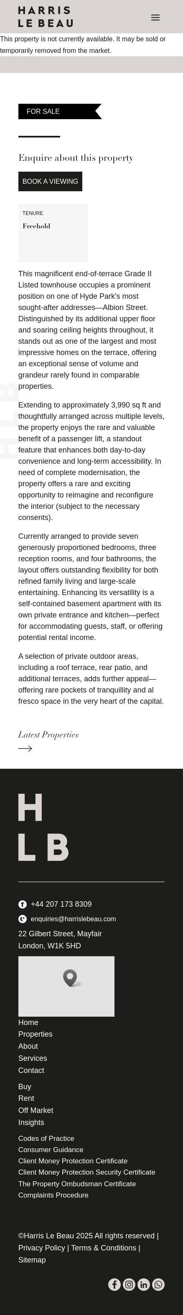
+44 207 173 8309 (61, 904)
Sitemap (32, 1260)
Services (32, 1058)
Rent (26, 1098)
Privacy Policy (41, 1248)
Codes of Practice (46, 1138)
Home (28, 1022)
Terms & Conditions (103, 1248)
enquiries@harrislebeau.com (73, 918)
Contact (31, 1070)
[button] (72, 978)
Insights (31, 1122)
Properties (35, 1034)
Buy (24, 1086)
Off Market (35, 1110)
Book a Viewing (50, 181)
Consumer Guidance (51, 1150)
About (28, 1046)
